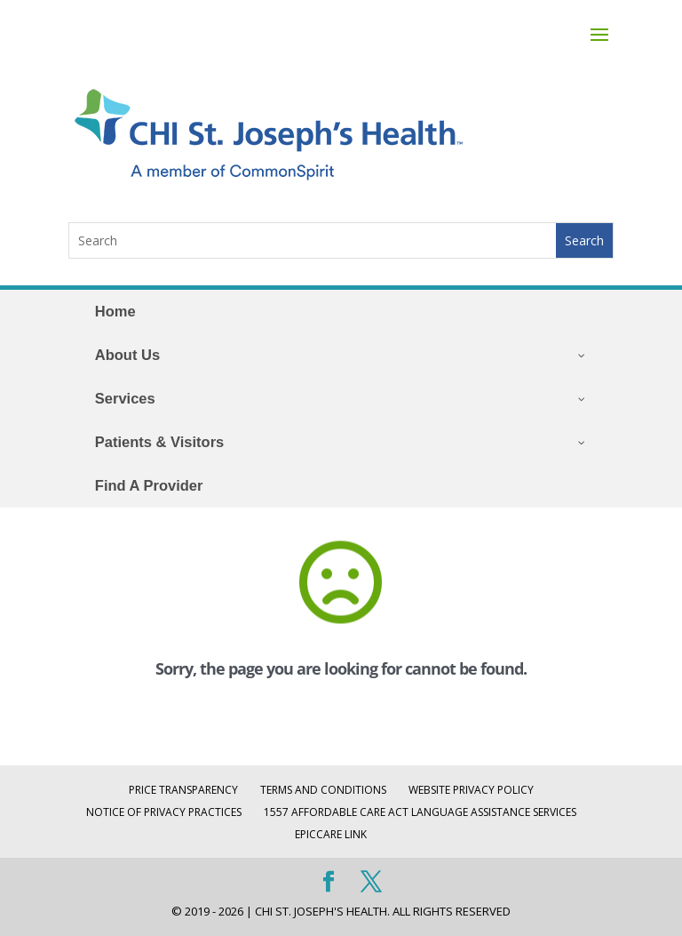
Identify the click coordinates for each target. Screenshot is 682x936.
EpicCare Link (331, 834)
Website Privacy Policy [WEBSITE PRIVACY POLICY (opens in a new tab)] (471, 789)
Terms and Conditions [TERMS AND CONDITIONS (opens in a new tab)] (323, 789)
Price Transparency (183, 789)
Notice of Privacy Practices (164, 812)
